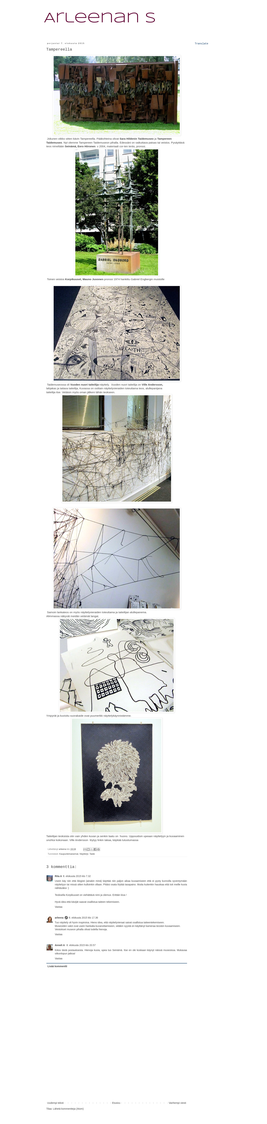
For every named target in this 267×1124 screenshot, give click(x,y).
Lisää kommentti (57, 966)
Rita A (58, 876)
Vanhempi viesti (177, 1102)
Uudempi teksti (55, 1102)
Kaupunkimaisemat (68, 854)
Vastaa (59, 906)
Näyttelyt (84, 854)
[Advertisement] (116, 1074)
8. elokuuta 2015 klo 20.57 (81, 945)
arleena (59, 917)
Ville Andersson (78, 840)
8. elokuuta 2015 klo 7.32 (77, 876)
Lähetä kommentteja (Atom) (68, 1108)
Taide (92, 854)
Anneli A (60, 945)
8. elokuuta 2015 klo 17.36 (83, 917)
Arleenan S (100, 18)
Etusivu (116, 1102)
